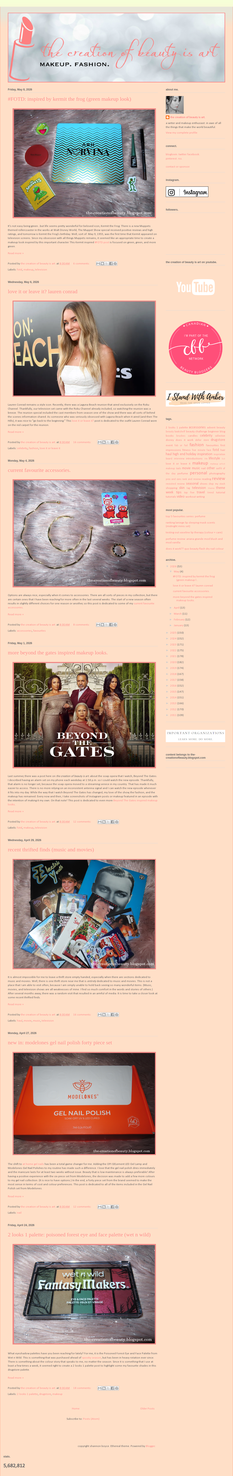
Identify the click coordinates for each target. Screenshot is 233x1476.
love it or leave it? (83, 420)
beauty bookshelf (175, 431)
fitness (186, 450)
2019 (173, 668)
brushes (180, 436)
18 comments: (82, 1388)
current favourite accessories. (39, 470)
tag (188, 488)
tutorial (220, 492)
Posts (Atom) (91, 1418)
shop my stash (217, 484)
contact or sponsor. (178, 166)
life (205, 459)
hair (222, 450)
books (170, 435)
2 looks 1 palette (27, 1394)
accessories (24, 630)
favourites (39, 630)
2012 (173, 709)
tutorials (171, 496)
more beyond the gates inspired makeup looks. (58, 652)
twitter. (183, 154)
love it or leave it (50, 448)
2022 (173, 650)
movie (28, 1020)
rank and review (191, 479)
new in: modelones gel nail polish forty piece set (60, 1042)
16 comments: (82, 442)
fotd (19, 269)
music (36, 1020)
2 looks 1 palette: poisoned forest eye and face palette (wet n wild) (79, 1234)
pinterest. (171, 158)
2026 (173, 566)
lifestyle (214, 458)
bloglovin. (172, 154)
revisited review (175, 484)
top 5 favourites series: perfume (185, 516)
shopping (171, 488)
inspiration (204, 454)
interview (179, 458)
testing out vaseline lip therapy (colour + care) (194, 532)
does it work (184, 440)
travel (201, 492)
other (211, 468)
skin (182, 488)
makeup (29, 269)
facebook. (193, 154)
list (223, 459)
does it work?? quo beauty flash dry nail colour (195, 548)
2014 (173, 697)
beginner (213, 431)
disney (170, 440)
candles (193, 435)
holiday (191, 454)
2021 (173, 656)
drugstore (45, 1394)
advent (211, 427)
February (179, 619)
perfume (182, 473)
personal (198, 473)
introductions (194, 458)
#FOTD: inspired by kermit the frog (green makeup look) (69, 99)
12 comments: (82, 821)
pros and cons (173, 479)
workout (191, 496)
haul (19, 1020)
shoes (203, 483)
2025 (173, 632)
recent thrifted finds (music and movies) (51, 849)
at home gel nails (33, 1164)
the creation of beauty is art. (187, 117)
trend (210, 492)
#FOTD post (102, 242)
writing (200, 496)
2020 (173, 662)
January (179, 625)
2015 (173, 691)
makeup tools (173, 468)
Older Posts (147, 1408)
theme (211, 488)
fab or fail (181, 445)
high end (179, 454)
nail (19, 1212)
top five (189, 492)
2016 (173, 685)
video (181, 496)
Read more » (16, 253)
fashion (33, 448)
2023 (173, 644)
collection (220, 436)
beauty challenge (196, 431)
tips (178, 492)
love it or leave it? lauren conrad (43, 291)
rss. (180, 158)
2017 (173, 679)
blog (222, 431)
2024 (173, 638)
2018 (173, 674)
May (177, 571)
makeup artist (217, 464)
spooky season (91, 1357)
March (178, 613)
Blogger (150, 1446)
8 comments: (81, 624)
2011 (173, 715)
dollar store (202, 440)
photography (217, 473)
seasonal (192, 484)
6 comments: (81, 263)
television (41, 269)
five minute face (201, 450)
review (218, 478)
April (177, 607)
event (169, 445)
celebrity (22, 448)
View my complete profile (181, 132)
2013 (173, 703)
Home (76, 1408)
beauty (221, 427)
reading (206, 479)
